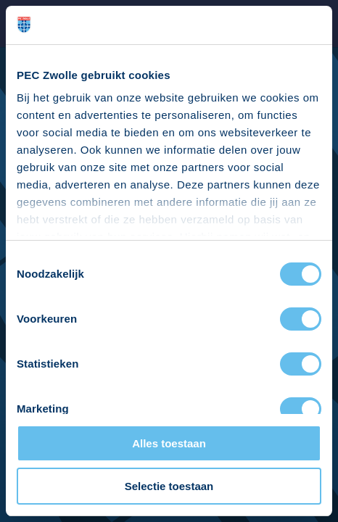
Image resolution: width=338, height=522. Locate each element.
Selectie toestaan (169, 486)
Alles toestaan (169, 443)
